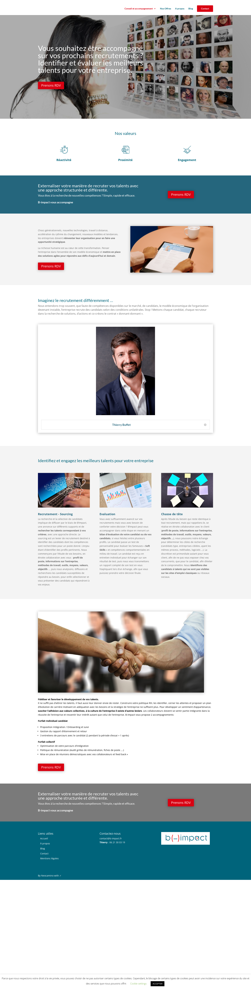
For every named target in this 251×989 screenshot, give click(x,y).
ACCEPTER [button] (157, 983)
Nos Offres (165, 8)
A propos (179, 8)
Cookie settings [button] (138, 983)
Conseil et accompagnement (139, 8)
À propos (45, 843)
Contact (205, 8)
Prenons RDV (51, 85)
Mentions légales (49, 858)
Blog (190, 8)
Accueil (44, 838)
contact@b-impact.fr (111, 838)
